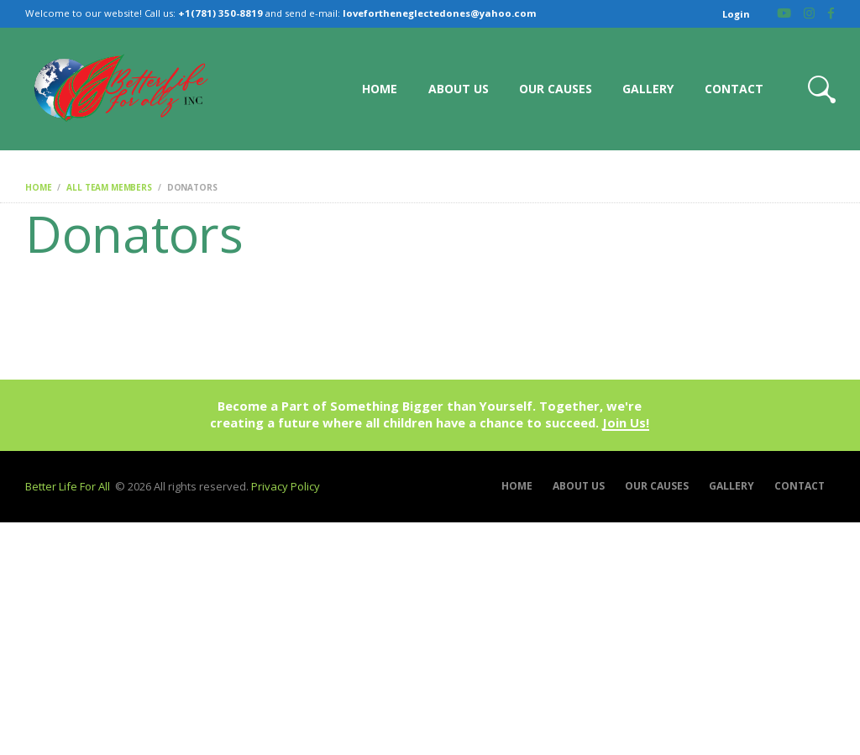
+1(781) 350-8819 (220, 13)
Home (38, 187)
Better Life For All (67, 486)
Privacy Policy (285, 486)
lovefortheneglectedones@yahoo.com (440, 13)
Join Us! (625, 423)
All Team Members (109, 187)
